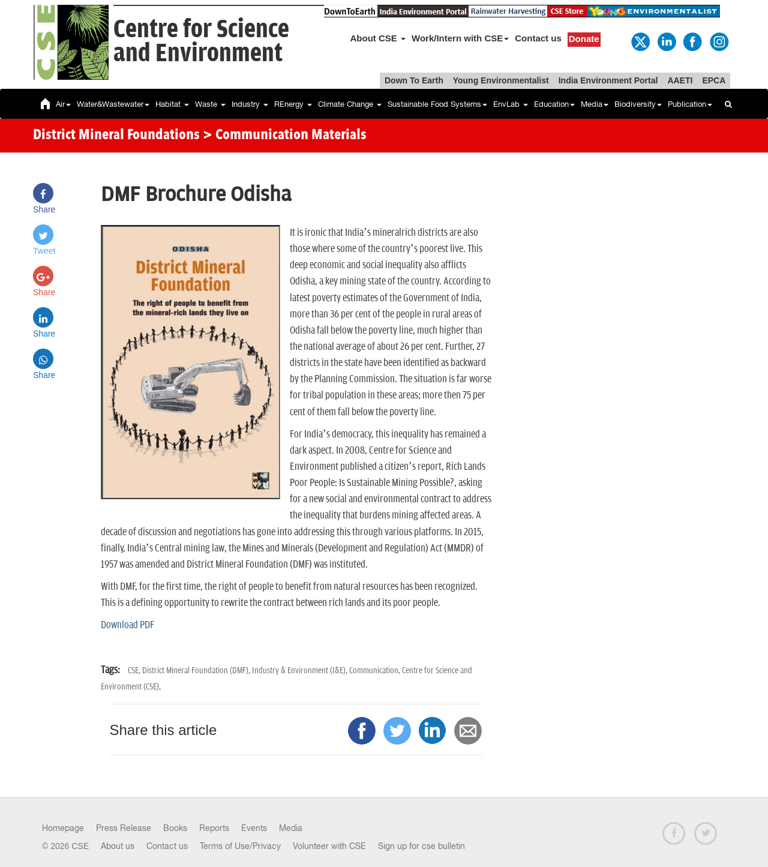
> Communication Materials (285, 135)
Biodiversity (638, 104)
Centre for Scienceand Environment (201, 42)
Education (554, 104)
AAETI (679, 80)
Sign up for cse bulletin (421, 846)
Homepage (63, 828)
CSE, (135, 670)
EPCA (713, 80)
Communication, (375, 670)
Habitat (172, 104)
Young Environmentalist (501, 80)
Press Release (123, 828)
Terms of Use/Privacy (240, 846)
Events (254, 828)
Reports (214, 828)
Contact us (538, 38)
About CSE (378, 38)
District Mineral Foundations (116, 135)
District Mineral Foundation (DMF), (197, 670)
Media (594, 104)
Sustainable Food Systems (437, 104)
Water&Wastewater (113, 104)
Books (175, 828)
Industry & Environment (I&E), (300, 670)
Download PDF (127, 625)
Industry (250, 104)
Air (63, 104)
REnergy (293, 104)
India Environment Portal (608, 80)
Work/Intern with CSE (460, 38)
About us (117, 846)
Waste (210, 104)
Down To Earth (414, 80)
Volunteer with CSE (329, 846)
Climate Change (350, 104)
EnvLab (510, 104)
